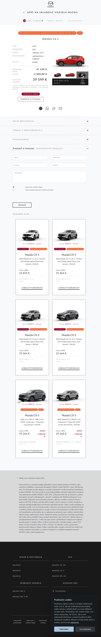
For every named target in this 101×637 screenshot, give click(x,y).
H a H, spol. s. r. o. (61, 82)
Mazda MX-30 (59, 576)
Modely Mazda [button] (55, 21)
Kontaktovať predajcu (50, 149)
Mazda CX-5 (32, 254)
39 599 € (40, 79)
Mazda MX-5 (19, 591)
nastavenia (74, 622)
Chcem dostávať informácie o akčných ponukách (39, 190)
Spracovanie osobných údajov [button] (33, 187)
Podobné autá (21, 214)
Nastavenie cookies (43, 622)
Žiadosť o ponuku (23, 149)
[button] (13, 187)
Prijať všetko (64, 629)
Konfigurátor (75, 21)
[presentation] (29, 198)
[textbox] (30, 157)
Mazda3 (17, 570)
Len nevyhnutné (85, 629)
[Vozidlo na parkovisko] (40, 108)
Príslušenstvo (33, 130)
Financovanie (21, 139)
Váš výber (33, 20)
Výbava (17, 130)
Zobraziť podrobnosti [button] (32, 288)
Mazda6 (17, 576)
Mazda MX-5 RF (20, 596)
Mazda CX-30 (59, 565)
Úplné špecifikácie (23, 121)
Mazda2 (17, 565)
